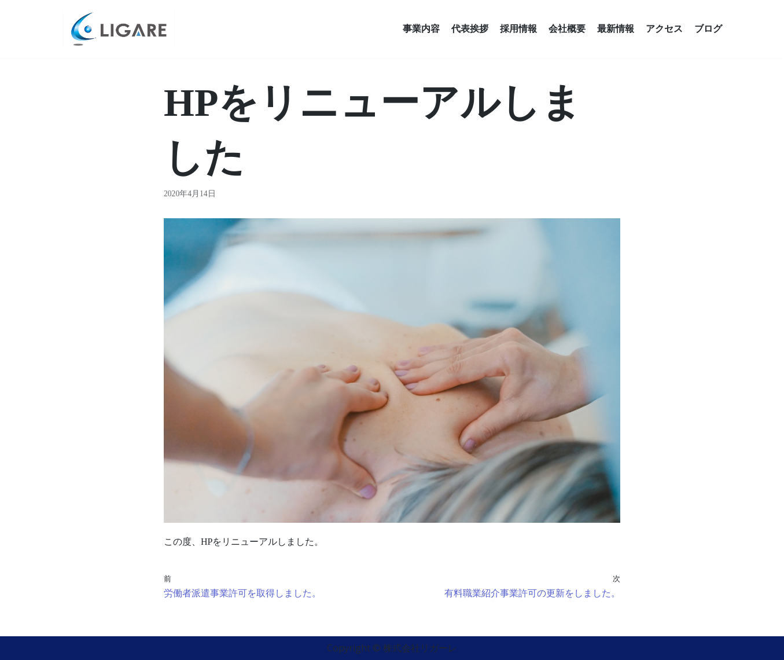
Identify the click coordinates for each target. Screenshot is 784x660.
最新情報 (615, 28)
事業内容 (421, 28)
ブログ (708, 28)
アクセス (664, 28)
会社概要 (567, 28)
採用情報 (518, 28)
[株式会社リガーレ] (118, 28)
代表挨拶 (469, 28)
